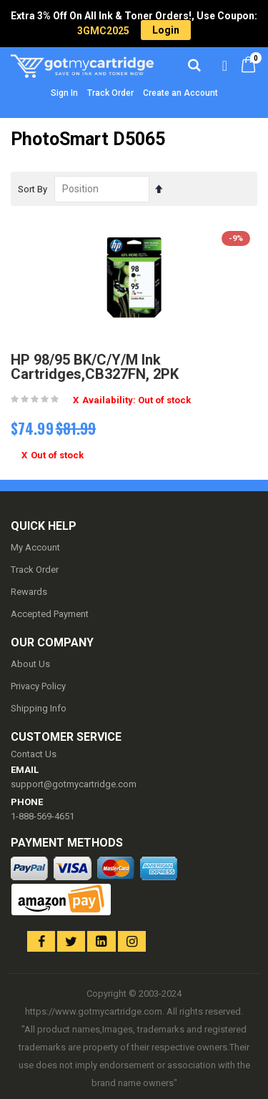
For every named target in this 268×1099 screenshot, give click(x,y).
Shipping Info (38, 708)
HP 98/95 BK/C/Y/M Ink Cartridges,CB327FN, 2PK (95, 367)
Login (165, 30)
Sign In (64, 93)
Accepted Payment (50, 613)
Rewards (29, 591)
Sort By (32, 189)
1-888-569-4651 (42, 816)
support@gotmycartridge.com (74, 784)
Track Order (110, 93)
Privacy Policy (38, 686)
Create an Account (180, 93)
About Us (30, 664)
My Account (35, 547)
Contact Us (33, 754)
